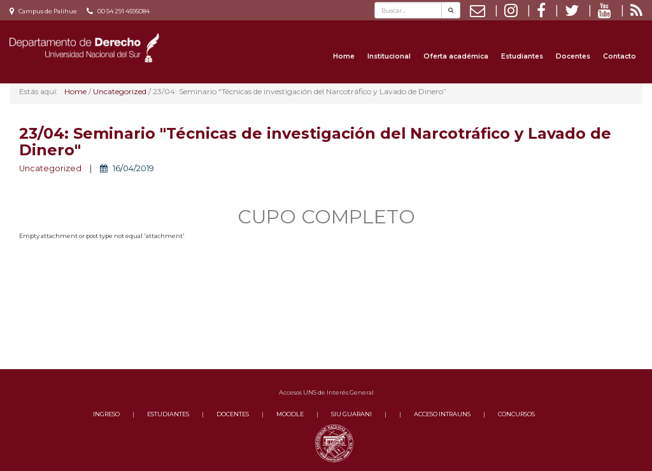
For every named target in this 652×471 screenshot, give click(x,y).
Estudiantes (522, 56)
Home (344, 56)
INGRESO (106, 414)
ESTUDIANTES (168, 414)
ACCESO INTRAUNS (442, 414)
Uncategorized (50, 168)
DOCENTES (232, 414)
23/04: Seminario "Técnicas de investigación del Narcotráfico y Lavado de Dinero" (315, 141)
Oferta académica (455, 56)
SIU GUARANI (351, 414)
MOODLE (290, 414)
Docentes (573, 56)
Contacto (619, 56)
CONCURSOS (516, 414)
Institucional (389, 56)
